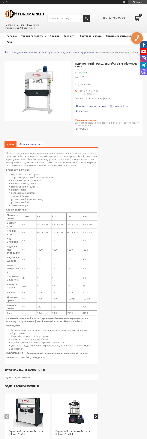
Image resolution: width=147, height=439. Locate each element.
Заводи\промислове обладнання (29, 52)
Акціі (9, 41)
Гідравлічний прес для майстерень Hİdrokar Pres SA (26, 432)
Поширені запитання (118, 35)
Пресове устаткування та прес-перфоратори (71, 52)
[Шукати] (86, 18)
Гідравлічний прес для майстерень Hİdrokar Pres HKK (72, 432)
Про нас (54, 35)
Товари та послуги (32, 35)
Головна (12, 35)
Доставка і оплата (91, 35)
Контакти (69, 35)
